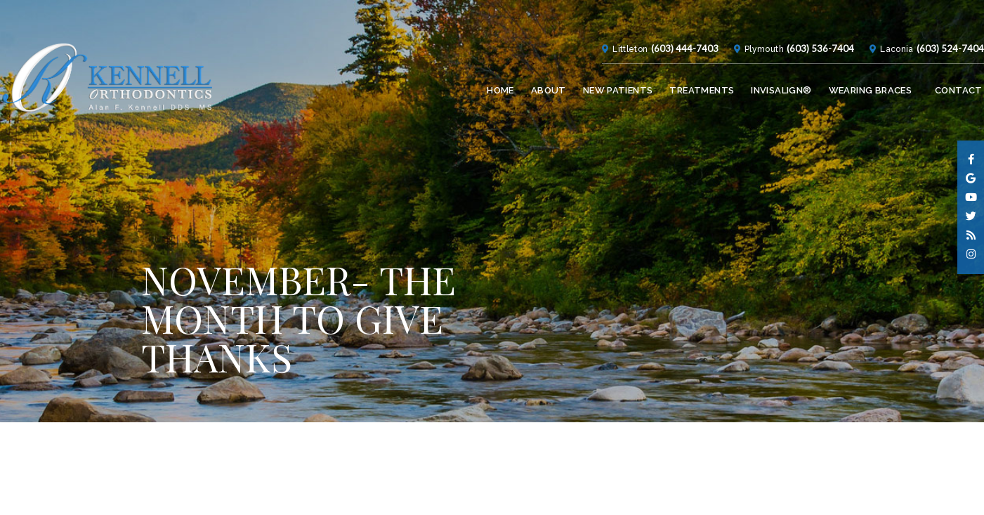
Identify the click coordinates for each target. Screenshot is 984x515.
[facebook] (971, 159)
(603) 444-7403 (659, 14)
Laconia (877, 15)
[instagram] (971, 254)
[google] (971, 178)
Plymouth (738, 15)
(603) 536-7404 (800, 14)
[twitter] (971, 216)
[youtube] (971, 197)
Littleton (599, 15)
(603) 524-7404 (936, 14)
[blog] (971, 235)
